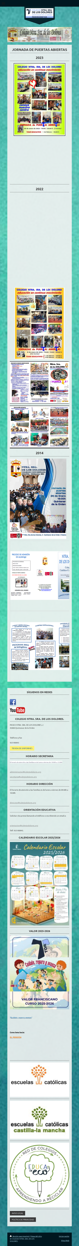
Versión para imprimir (20, 1236)
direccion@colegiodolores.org (23, 802)
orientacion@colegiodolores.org (24, 825)
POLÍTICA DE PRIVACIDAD (23, 1219)
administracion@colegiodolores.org (25, 772)
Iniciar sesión (64, 1236)
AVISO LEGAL (17, 1213)
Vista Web (65, 1240)
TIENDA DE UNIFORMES (22, 748)
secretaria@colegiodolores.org (23, 777)
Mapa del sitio (36, 1236)
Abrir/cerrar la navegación (39, 3)
